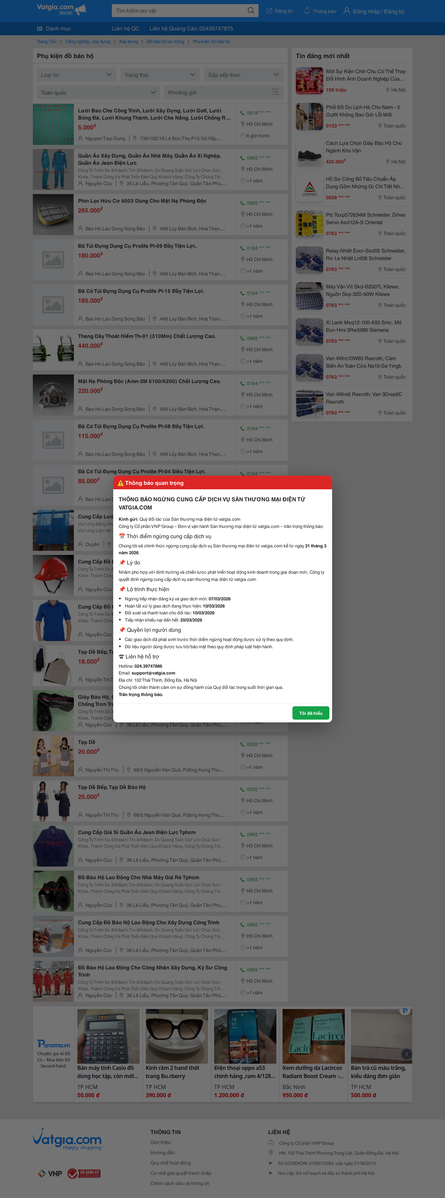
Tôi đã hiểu (311, 713)
